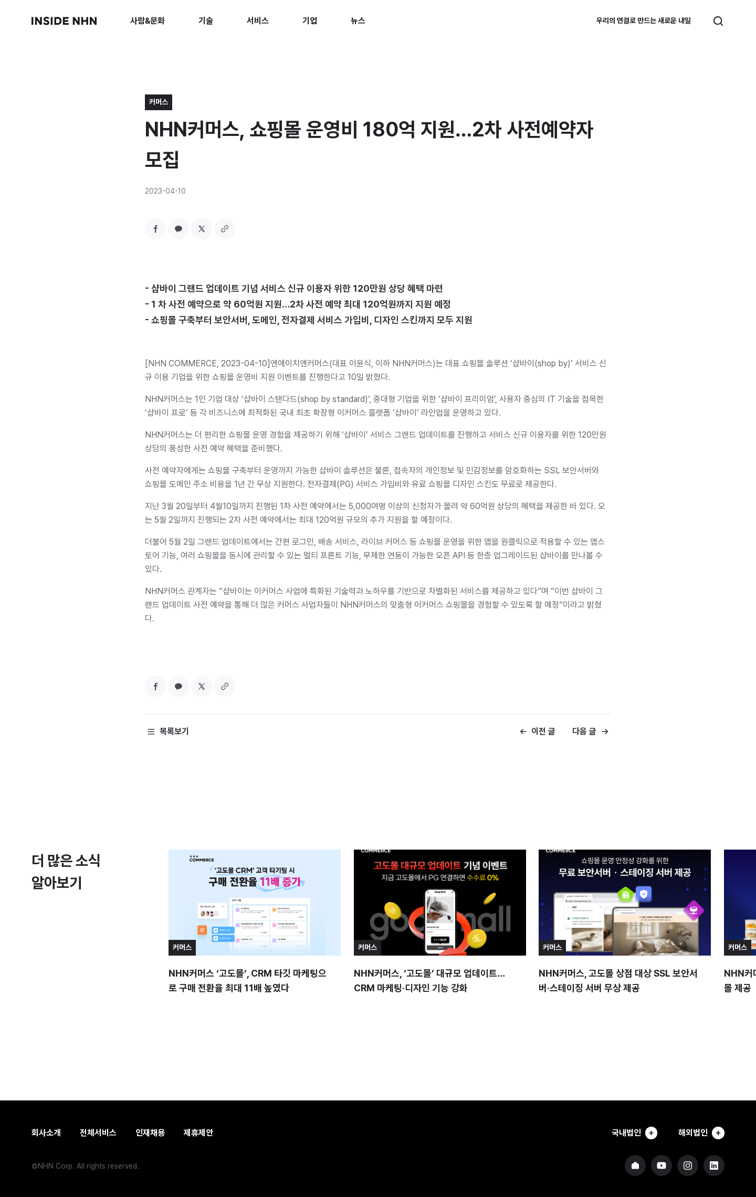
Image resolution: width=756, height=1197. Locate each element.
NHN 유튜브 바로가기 (661, 1165)
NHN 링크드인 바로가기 (714, 1165)
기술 (205, 21)
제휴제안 (198, 1133)
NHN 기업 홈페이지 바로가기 (635, 1165)
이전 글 (543, 731)
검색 (718, 21)
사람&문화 (147, 21)
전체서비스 (98, 1133)
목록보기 (174, 731)
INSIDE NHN (64, 21)
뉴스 (358, 21)
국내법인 (631, 1133)
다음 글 (584, 731)
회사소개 (46, 1133)
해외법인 (700, 1133)
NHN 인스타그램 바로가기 (687, 1165)
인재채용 (150, 1133)
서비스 (258, 21)
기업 (309, 21)
